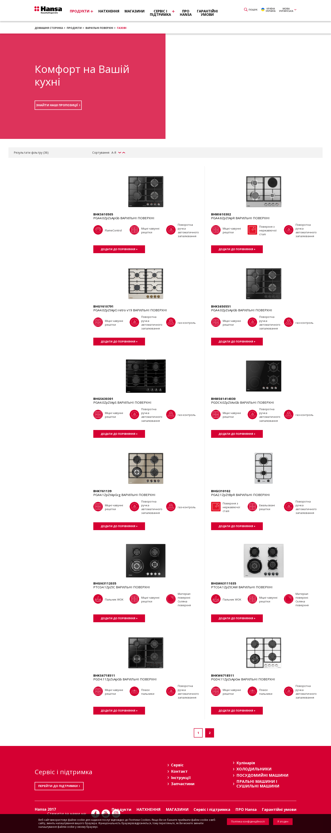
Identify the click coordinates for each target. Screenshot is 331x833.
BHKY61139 (102, 491)
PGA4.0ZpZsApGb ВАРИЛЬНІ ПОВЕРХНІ (123, 218)
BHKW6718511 (222, 675)
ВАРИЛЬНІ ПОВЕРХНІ (99, 28)
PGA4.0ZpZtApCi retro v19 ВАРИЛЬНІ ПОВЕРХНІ (130, 310)
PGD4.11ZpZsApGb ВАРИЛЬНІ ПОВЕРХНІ (125, 679)
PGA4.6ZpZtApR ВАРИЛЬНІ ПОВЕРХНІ (240, 218)
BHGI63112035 (104, 583)
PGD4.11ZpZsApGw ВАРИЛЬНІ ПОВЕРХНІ (243, 679)
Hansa (50, 11)
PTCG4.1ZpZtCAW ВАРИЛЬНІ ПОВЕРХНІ (242, 587)
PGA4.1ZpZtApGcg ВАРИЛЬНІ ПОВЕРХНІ (124, 495)
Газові (121, 28)
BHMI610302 (221, 214)
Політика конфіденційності (248, 821)
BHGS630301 (103, 398)
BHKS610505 (103, 214)
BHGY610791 (103, 306)
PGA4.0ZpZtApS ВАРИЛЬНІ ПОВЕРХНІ (122, 402)
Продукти (74, 28)
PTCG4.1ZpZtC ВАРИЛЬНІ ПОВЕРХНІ (121, 587)
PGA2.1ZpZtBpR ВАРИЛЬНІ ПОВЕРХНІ (240, 495)
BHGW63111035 (223, 583)
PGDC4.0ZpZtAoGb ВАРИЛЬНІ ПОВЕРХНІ (242, 402)
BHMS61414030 (223, 398)
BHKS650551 (221, 306)
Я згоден (282, 821)
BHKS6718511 (104, 675)
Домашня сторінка (49, 28)
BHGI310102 (220, 491)
